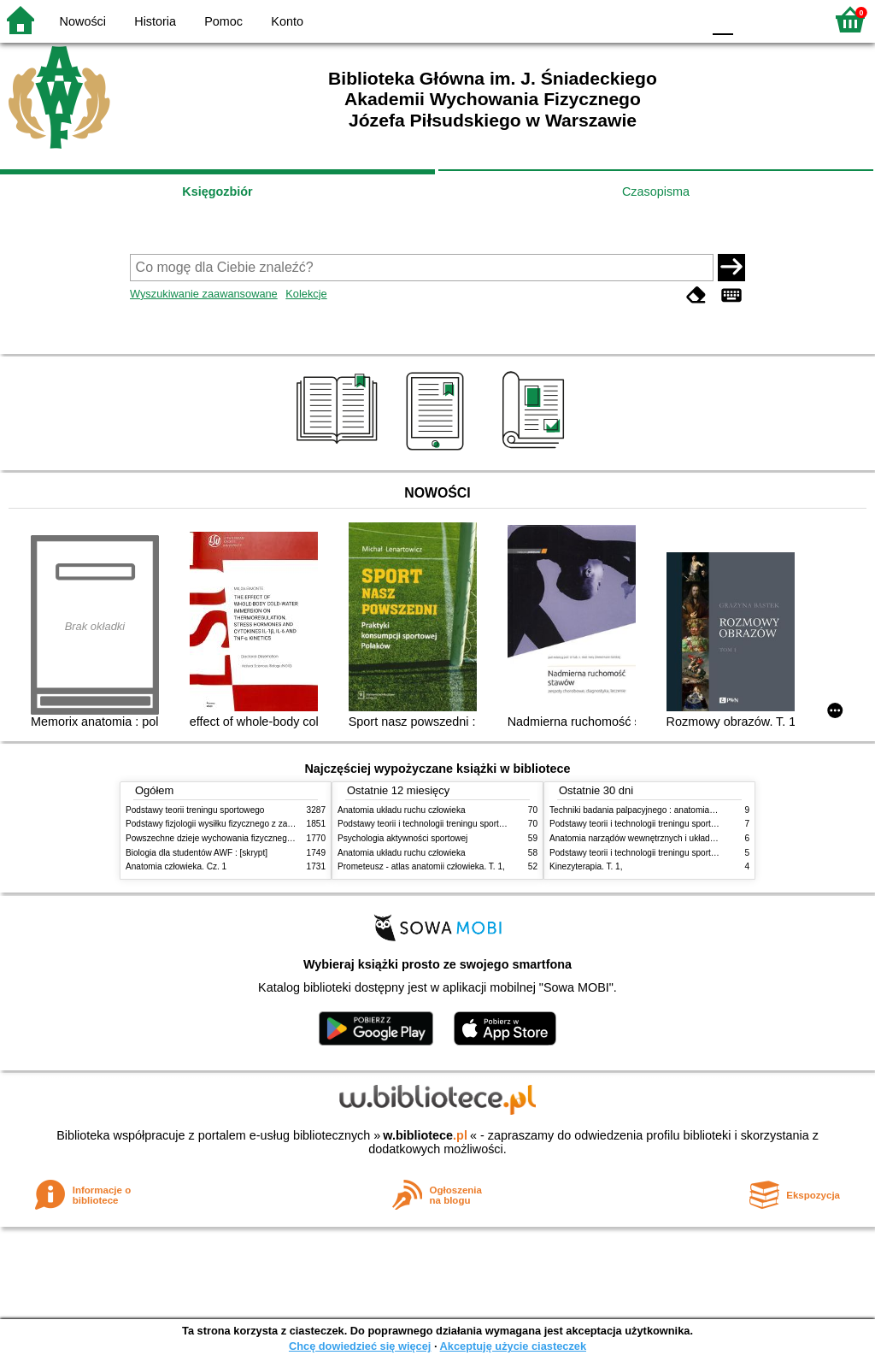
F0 (722, 19)
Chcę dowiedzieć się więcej (360, 1346)
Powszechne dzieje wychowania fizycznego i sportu (224, 838)
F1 (752, 19)
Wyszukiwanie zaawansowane (204, 293)
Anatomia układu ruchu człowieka (402, 810)
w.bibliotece (425, 1135)
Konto (287, 21)
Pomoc (223, 21)
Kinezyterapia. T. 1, (586, 866)
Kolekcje (305, 293)
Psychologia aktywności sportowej (402, 838)
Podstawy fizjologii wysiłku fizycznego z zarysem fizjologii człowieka (255, 823)
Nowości (83, 21)
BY (683, 19)
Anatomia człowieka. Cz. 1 (176, 866)
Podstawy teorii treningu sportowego (195, 810)
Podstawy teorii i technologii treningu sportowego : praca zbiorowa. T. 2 (473, 823)
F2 (792, 19)
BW (614, 19)
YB (648, 19)
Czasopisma (656, 191)
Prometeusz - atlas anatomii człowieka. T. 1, (421, 866)
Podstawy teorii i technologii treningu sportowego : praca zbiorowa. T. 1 (684, 852)
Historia (155, 21)
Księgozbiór (217, 191)
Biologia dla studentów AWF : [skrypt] (196, 852)
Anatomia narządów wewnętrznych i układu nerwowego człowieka (675, 838)
